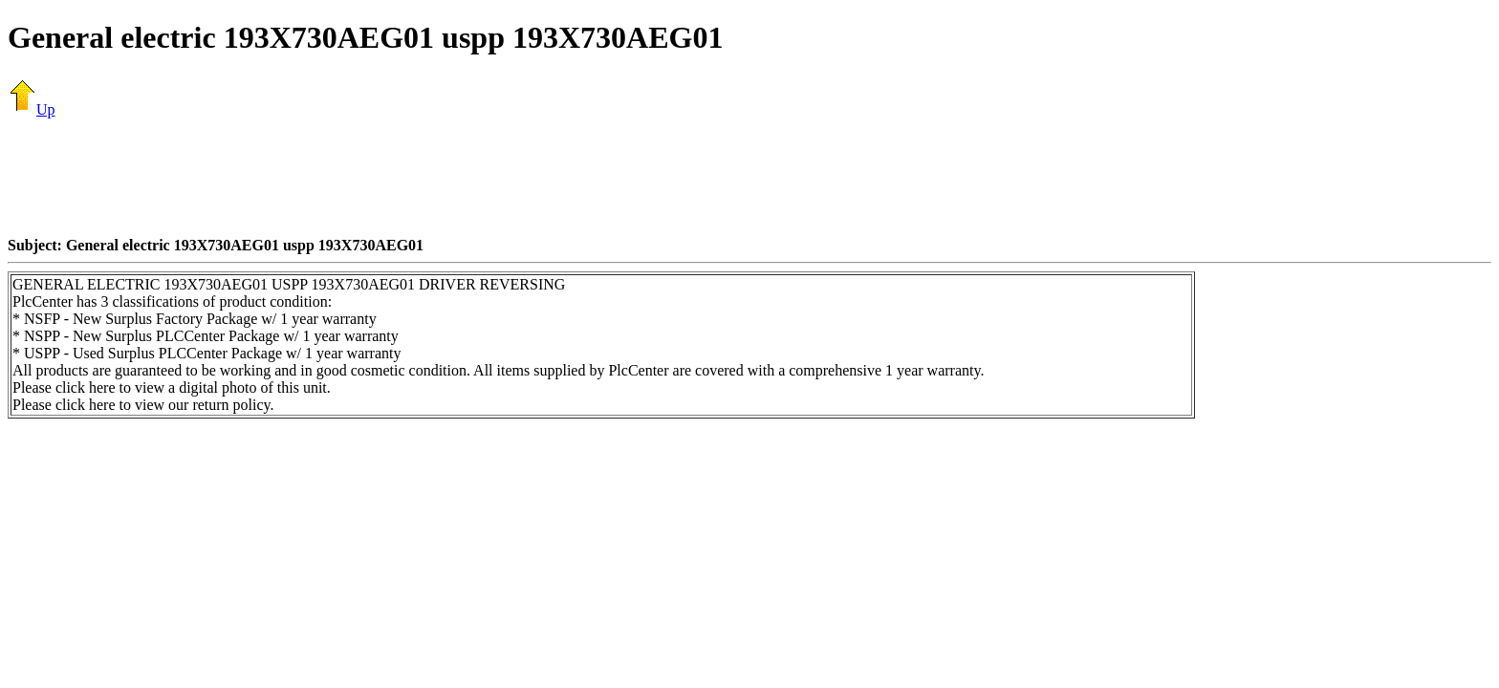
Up (31, 109)
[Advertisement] (749, 177)
